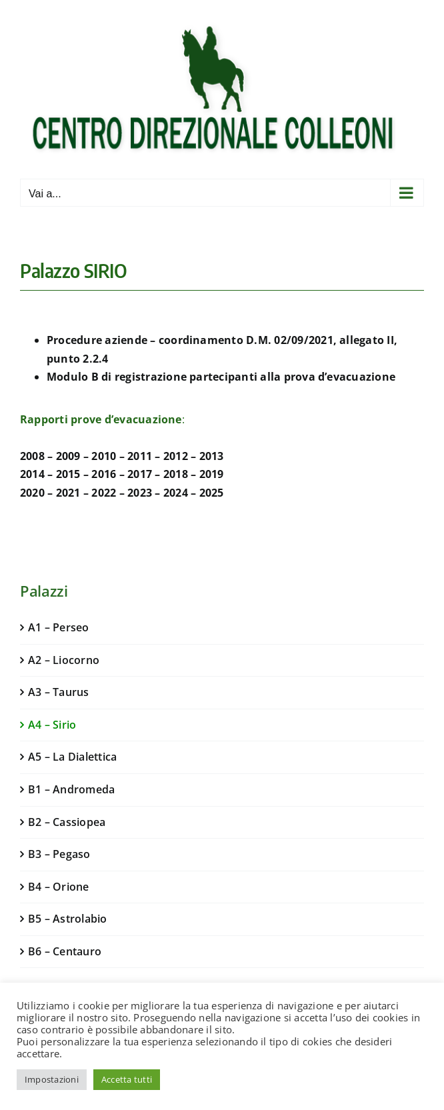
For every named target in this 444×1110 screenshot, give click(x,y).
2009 (68, 456)
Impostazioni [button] (52, 1079)
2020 (32, 492)
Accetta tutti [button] (126, 1079)
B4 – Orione (58, 886)
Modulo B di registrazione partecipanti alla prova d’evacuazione (221, 376)
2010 (103, 456)
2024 (175, 492)
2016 (103, 474)
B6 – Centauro (64, 951)
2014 (32, 474)
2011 (139, 456)
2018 (175, 474)
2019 (211, 474)
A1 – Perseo (58, 627)
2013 (211, 456)
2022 (103, 492)
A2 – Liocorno (63, 660)
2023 (139, 492)
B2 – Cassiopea (66, 822)
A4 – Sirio (52, 724)
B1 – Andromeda (71, 789)
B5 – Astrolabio (67, 918)
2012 (175, 456)
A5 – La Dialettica (72, 756)
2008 (32, 456)
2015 (68, 474)
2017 (139, 474)
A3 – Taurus (58, 692)
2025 (211, 492)
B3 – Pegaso (59, 854)
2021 (68, 492)
